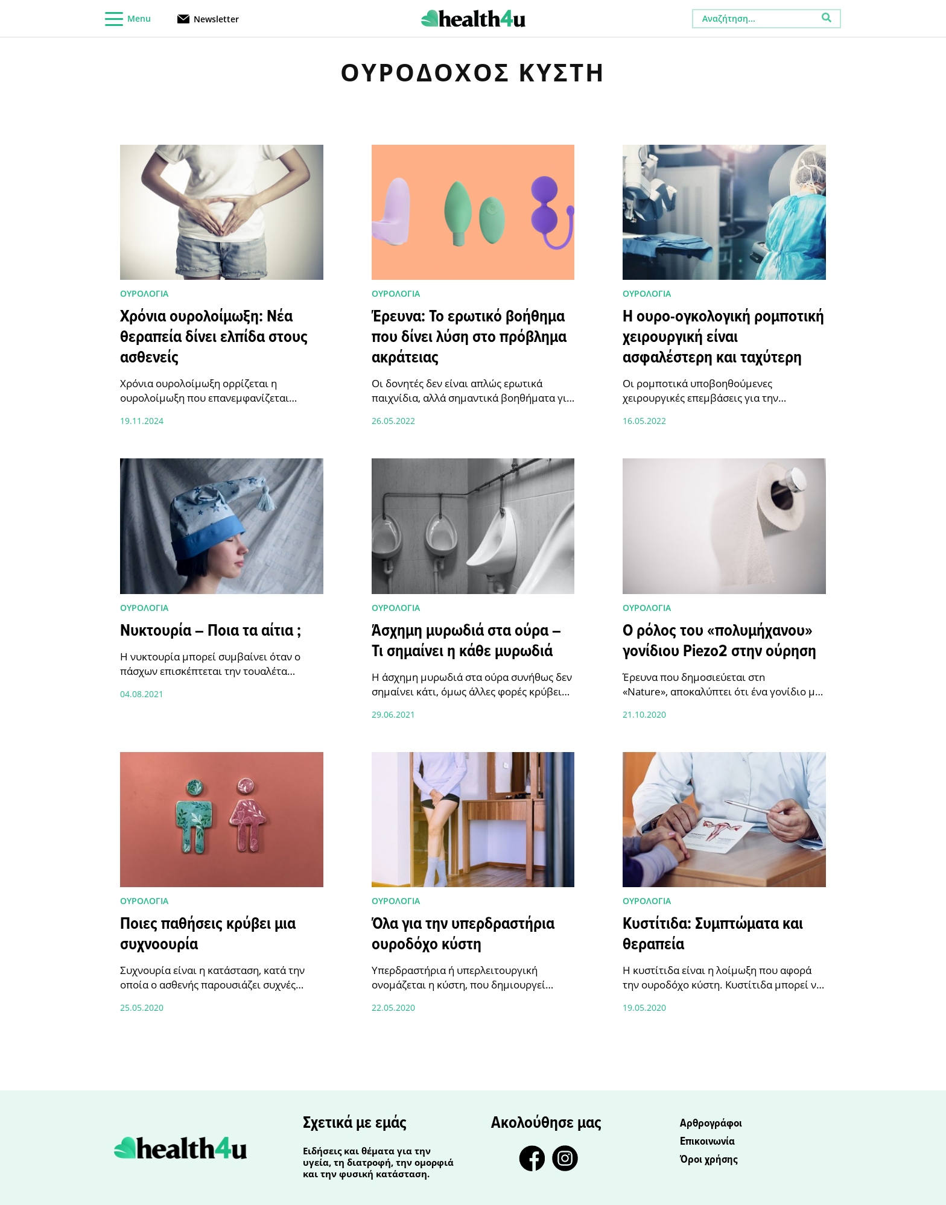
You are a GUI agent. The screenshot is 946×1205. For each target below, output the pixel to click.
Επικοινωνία (707, 1141)
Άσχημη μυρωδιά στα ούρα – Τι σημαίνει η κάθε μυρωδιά (466, 642)
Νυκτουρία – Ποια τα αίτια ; (210, 631)
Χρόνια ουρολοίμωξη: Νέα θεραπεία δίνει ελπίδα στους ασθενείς (214, 337)
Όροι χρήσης (709, 1160)
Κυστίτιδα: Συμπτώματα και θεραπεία (713, 935)
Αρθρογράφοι (711, 1123)
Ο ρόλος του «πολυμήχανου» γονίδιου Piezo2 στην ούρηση (719, 642)
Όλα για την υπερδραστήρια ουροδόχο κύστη (463, 935)
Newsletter (216, 18)
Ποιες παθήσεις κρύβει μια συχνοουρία (208, 935)
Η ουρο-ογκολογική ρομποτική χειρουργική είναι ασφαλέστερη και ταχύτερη (723, 337)
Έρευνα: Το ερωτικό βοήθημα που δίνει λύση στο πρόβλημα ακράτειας (469, 337)
